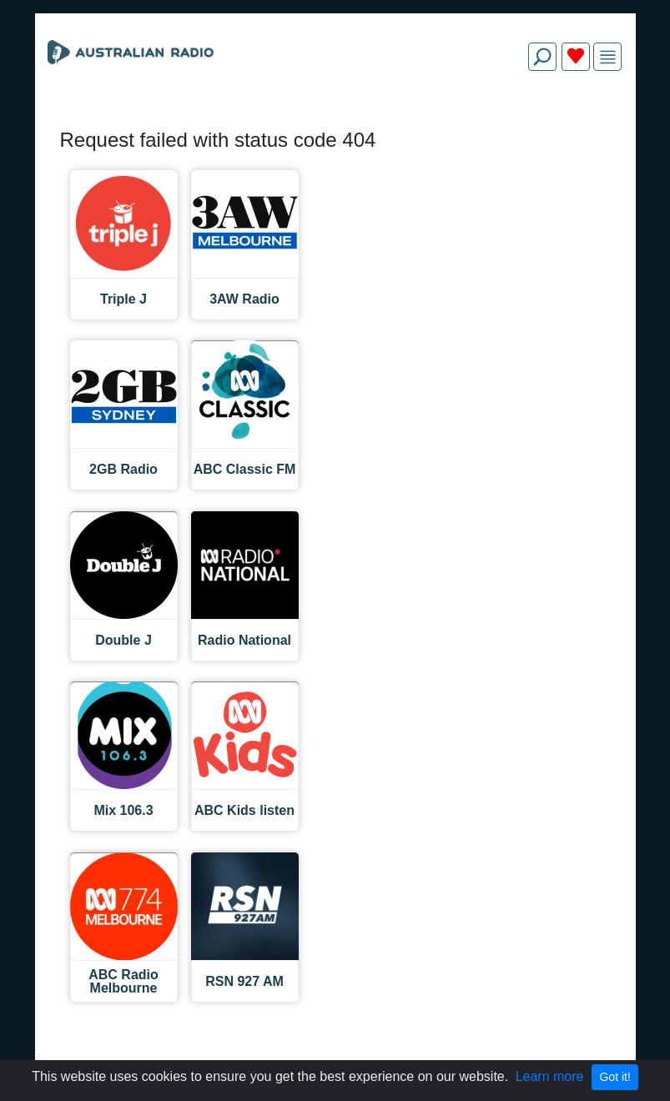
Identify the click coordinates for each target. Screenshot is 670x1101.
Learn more (550, 1076)
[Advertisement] (335, 123)
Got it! (614, 1076)
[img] (607, 57)
